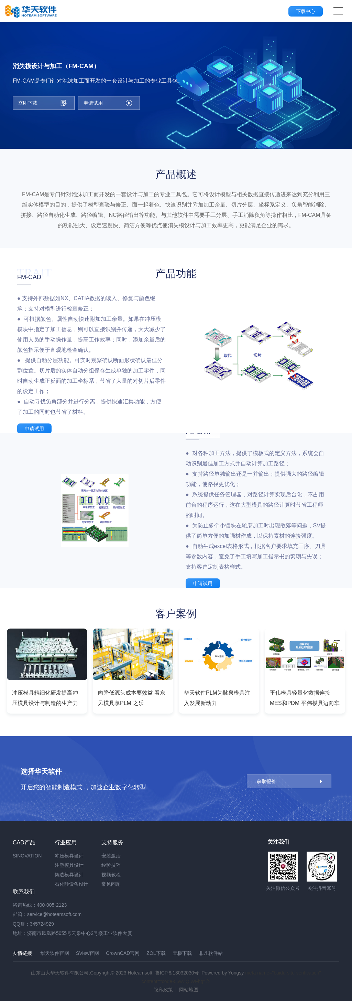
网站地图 (188, 989)
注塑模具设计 (69, 865)
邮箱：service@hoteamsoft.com (47, 914)
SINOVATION (27, 855)
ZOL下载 (155, 953)
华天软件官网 (54, 953)
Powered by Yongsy (222, 973)
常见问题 (111, 884)
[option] (47, 671)
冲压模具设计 (69, 855)
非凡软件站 (211, 953)
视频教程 (111, 874)
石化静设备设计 (71, 884)
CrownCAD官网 (123, 953)
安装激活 (111, 855)
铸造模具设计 (69, 874)
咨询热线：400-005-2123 (40, 905)
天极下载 (182, 953)
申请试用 (34, 428)
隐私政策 (163, 989)
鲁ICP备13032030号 (177, 973)
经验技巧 (111, 865)
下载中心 (305, 11)
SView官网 (87, 953)
